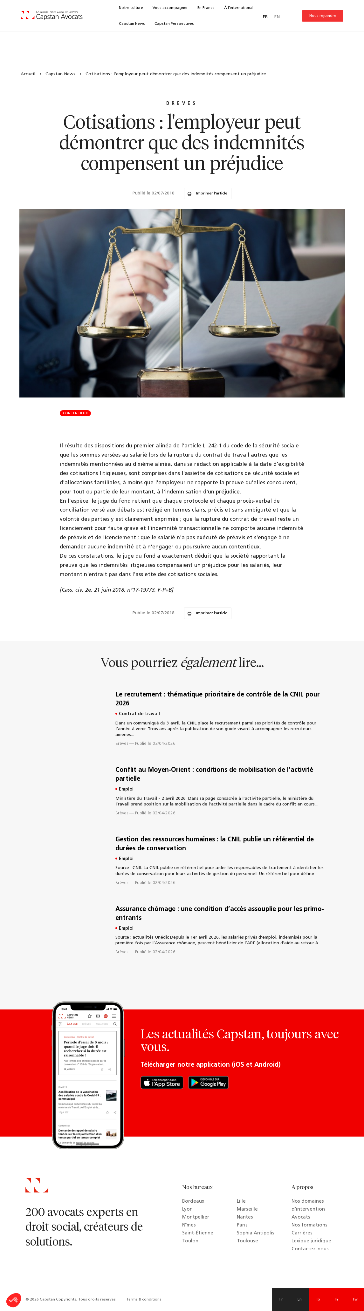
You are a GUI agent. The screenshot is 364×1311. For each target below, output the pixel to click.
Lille (241, 1201)
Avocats (301, 1217)
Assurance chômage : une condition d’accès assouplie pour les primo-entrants (219, 913)
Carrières (302, 1233)
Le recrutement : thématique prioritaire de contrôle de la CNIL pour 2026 (217, 699)
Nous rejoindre (322, 16)
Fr (281, 1299)
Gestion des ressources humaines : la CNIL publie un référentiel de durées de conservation (214, 844)
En (300, 1299)
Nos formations (309, 1225)
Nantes (245, 1217)
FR (265, 17)
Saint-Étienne (197, 1233)
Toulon (190, 1241)
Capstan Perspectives (174, 24)
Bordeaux (193, 1201)
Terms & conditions (143, 1299)
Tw (355, 1299)
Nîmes (189, 1225)
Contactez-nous (310, 1249)
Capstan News (132, 24)
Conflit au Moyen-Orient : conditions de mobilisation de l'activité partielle (214, 774)
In (336, 1299)
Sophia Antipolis (255, 1233)
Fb (318, 1299)
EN (277, 17)
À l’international (238, 8)
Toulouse (247, 1241)
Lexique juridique (311, 1241)
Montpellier (195, 1217)
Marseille (247, 1209)
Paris (242, 1225)
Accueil (28, 74)
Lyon (187, 1209)
